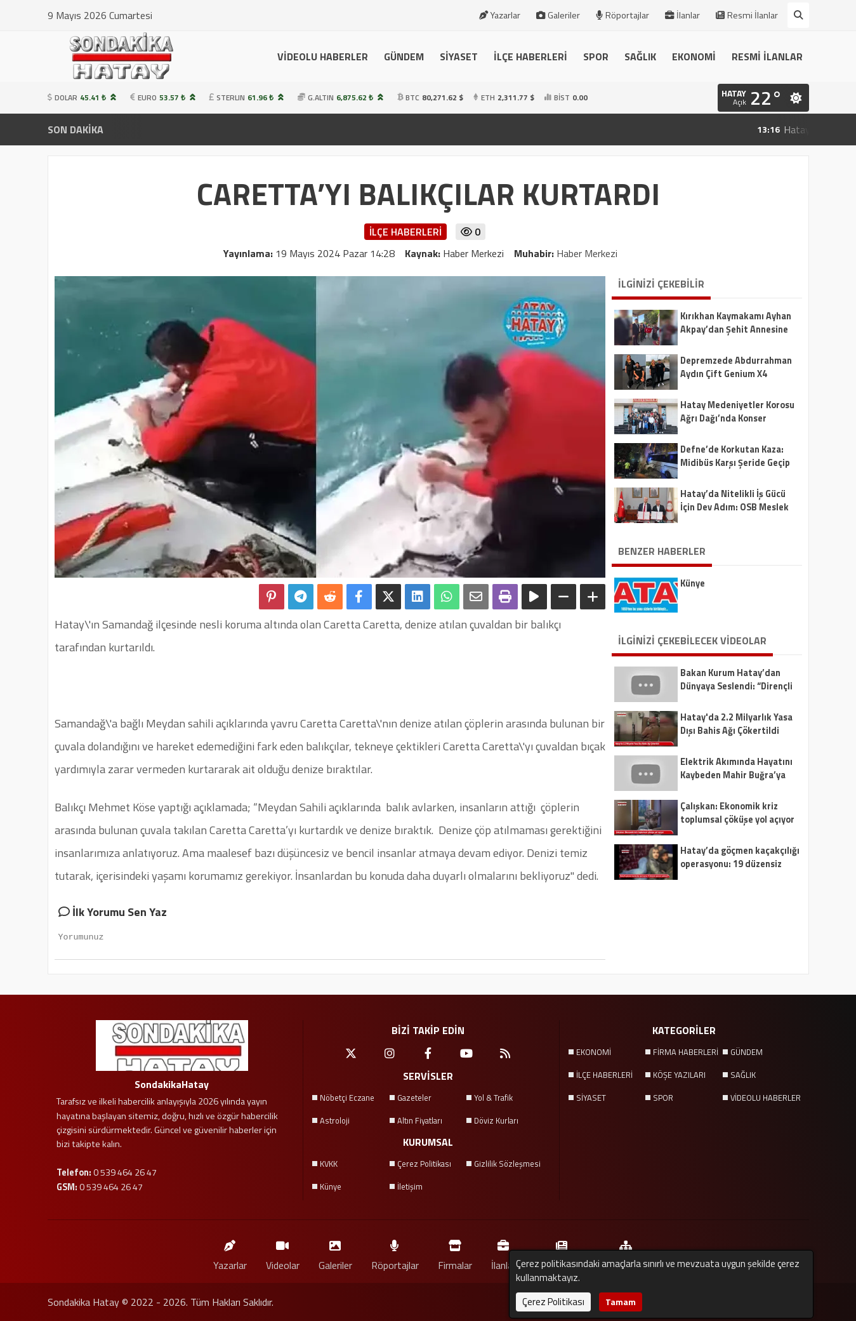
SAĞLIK (640, 56)
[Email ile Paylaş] (476, 596)
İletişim (410, 1186)
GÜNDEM (404, 56)
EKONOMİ (694, 56)
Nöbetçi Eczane (347, 1097)
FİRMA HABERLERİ (685, 1052)
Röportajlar (622, 15)
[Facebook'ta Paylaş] (359, 596)
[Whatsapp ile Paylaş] (446, 596)
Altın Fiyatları (419, 1120)
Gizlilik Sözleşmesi (507, 1163)
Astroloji (335, 1120)
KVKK (329, 1163)
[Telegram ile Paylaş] (300, 596)
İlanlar (682, 15)
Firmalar (455, 1252)
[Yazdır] (505, 596)
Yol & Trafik (493, 1097)
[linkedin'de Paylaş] (417, 596)
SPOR (596, 56)
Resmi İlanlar (747, 15)
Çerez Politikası (424, 1163)
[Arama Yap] (798, 15)
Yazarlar (499, 15)
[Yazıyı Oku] (534, 596)
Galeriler (558, 15)
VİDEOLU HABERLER (322, 56)
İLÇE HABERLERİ (530, 56)
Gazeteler (414, 1097)
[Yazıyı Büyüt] (592, 596)
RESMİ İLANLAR (767, 56)
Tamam (620, 1301)
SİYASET (459, 56)
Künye (330, 1186)
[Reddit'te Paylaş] (330, 596)
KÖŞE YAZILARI (679, 1074)
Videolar (283, 1252)
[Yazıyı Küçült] (563, 596)
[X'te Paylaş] (388, 596)
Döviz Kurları (496, 1120)
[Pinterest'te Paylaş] (271, 596)
